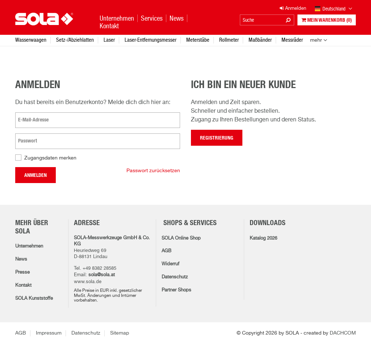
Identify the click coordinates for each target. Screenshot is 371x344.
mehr (316, 40)
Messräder (292, 40)
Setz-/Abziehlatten (75, 40)
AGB (166, 251)
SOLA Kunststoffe (34, 298)
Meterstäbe (197, 40)
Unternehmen (29, 246)
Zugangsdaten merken (50, 158)
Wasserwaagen (30, 40)
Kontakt (23, 285)
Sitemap (119, 333)
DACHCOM (343, 333)
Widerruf (170, 264)
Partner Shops (176, 290)
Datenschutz (175, 277)
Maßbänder (260, 40)
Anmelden (35, 175)
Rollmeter (229, 40)
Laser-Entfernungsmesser (150, 40)
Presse (22, 272)
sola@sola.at (101, 275)
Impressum (49, 333)
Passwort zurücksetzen (153, 170)
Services (152, 18)
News (21, 259)
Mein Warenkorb (326, 20)
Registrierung (216, 138)
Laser (109, 40)
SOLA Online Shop (181, 238)
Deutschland (334, 9)
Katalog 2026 (263, 238)
